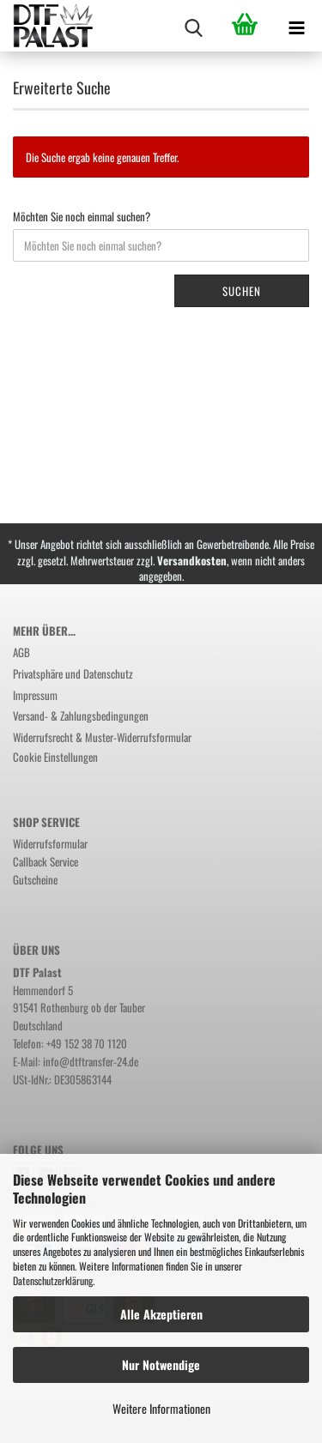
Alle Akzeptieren (161, 1314)
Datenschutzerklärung (53, 1280)
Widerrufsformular (50, 843)
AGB (21, 652)
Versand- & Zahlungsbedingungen (81, 715)
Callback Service (45, 861)
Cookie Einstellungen (55, 756)
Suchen (241, 290)
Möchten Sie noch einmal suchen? (81, 216)
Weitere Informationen (161, 1408)
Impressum (35, 694)
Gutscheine (35, 879)
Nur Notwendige (161, 1364)
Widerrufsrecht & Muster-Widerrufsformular (102, 737)
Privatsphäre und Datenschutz (73, 673)
